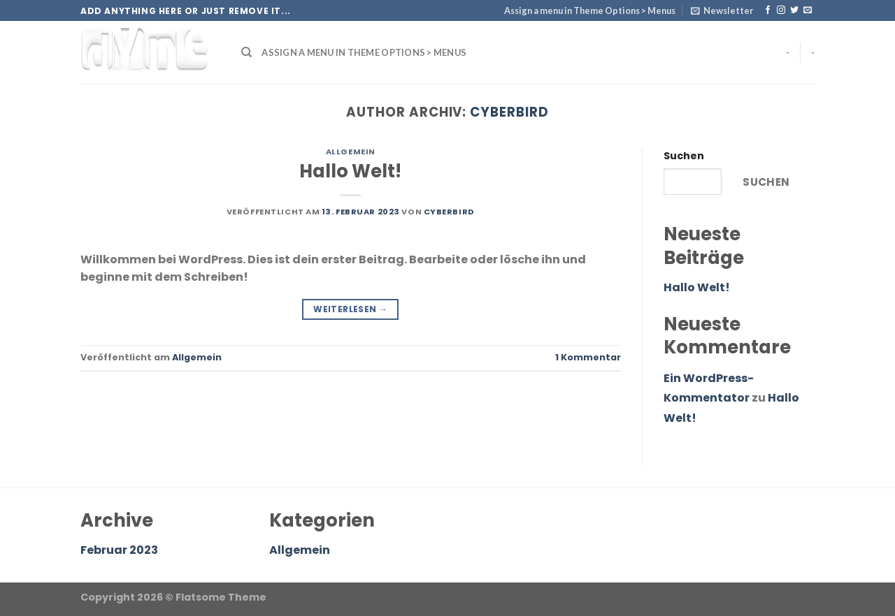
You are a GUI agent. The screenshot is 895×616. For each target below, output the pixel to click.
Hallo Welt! (350, 171)
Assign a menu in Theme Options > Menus (589, 10)
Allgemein (350, 151)
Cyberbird (509, 112)
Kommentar (588, 357)
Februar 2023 (119, 550)
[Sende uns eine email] (807, 10)
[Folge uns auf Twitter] (794, 10)
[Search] (246, 52)
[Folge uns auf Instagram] (781, 10)
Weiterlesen (350, 309)
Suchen (684, 156)
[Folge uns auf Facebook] (768, 10)
